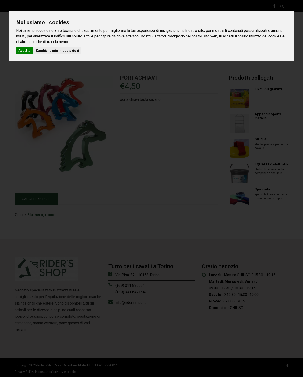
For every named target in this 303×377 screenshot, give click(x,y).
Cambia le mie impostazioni (57, 50)
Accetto (24, 50)
